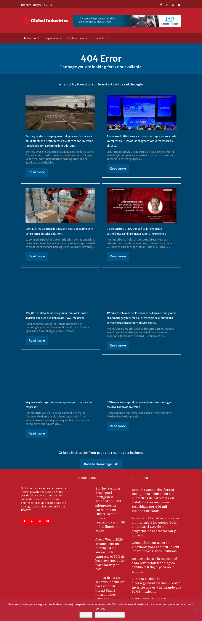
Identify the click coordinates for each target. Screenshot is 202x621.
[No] (196, 610)
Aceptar (86, 614)
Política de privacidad (109, 614)
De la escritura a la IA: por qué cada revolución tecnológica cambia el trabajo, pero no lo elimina (140, 238)
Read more (37, 177)
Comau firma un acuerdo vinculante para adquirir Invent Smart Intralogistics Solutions (58, 238)
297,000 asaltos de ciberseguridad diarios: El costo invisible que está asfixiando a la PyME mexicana (54, 327)
